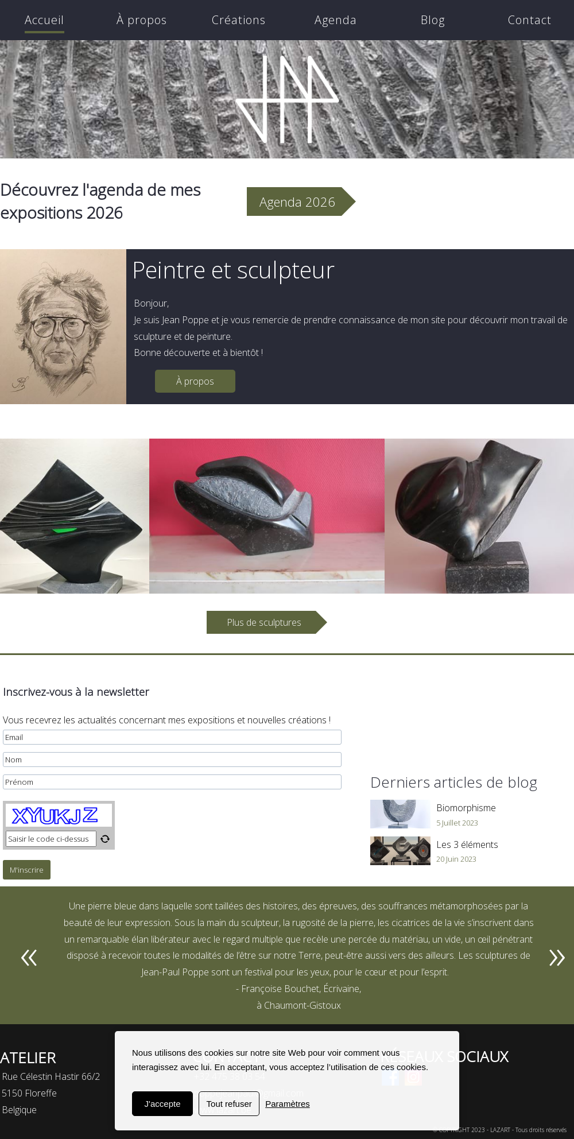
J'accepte (163, 1104)
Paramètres (287, 1104)
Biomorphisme (466, 807)
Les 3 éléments (467, 844)
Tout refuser (229, 1104)
